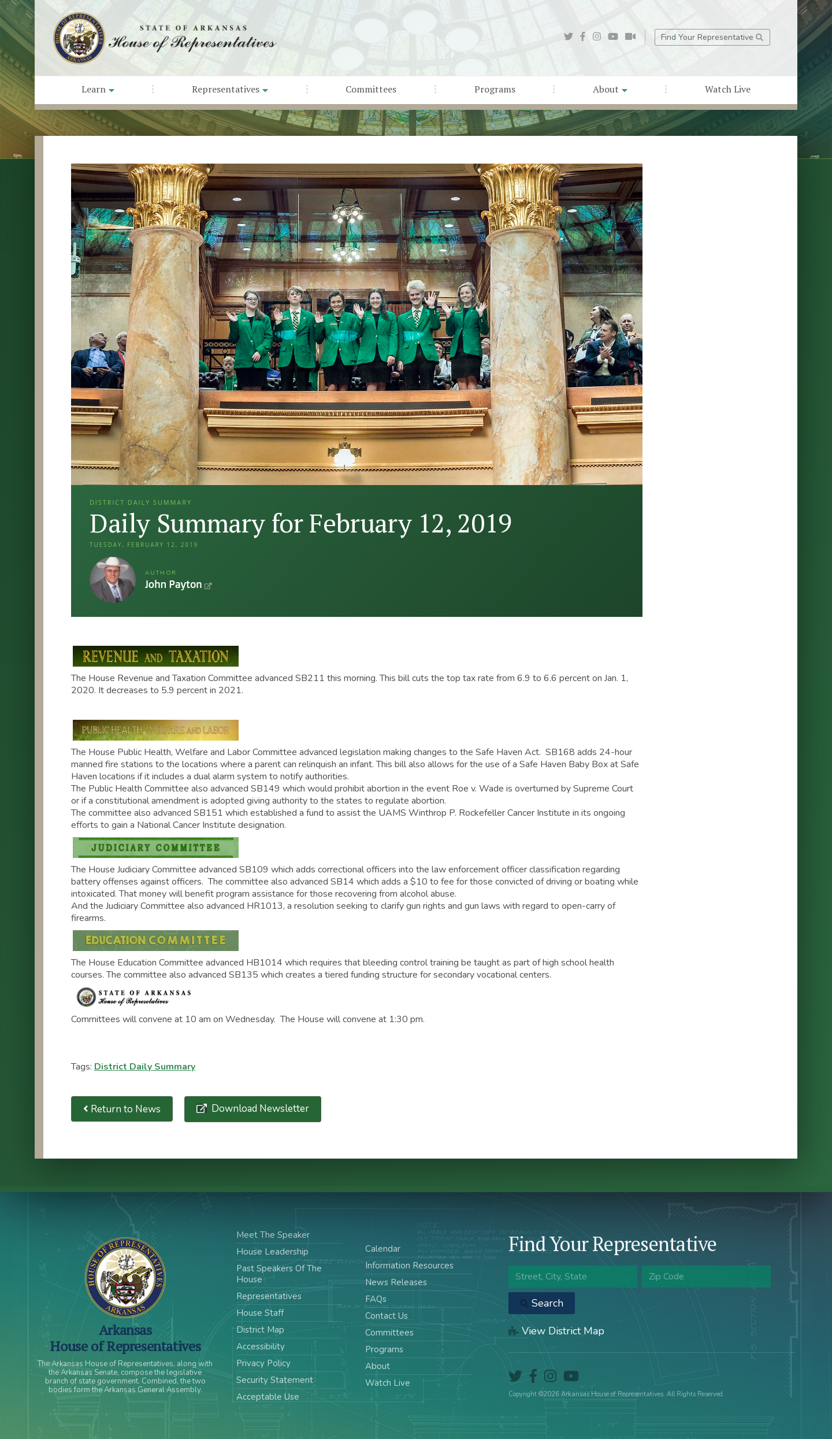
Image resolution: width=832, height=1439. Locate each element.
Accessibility (260, 1346)
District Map (260, 1330)
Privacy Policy (263, 1363)
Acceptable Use (267, 1397)
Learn (97, 89)
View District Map (556, 1331)
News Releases (396, 1282)
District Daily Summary (144, 1066)
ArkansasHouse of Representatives (125, 1337)
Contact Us (386, 1316)
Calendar (382, 1249)
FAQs (376, 1299)
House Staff (260, 1313)
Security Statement (274, 1380)
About (610, 89)
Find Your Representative (712, 37)
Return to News (122, 1109)
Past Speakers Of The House (279, 1274)
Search (541, 1303)
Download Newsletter (259, 1108)
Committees (371, 89)
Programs (494, 89)
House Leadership (272, 1251)
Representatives (230, 89)
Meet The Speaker (273, 1235)
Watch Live (728, 89)
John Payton (113, 580)
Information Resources (409, 1265)
